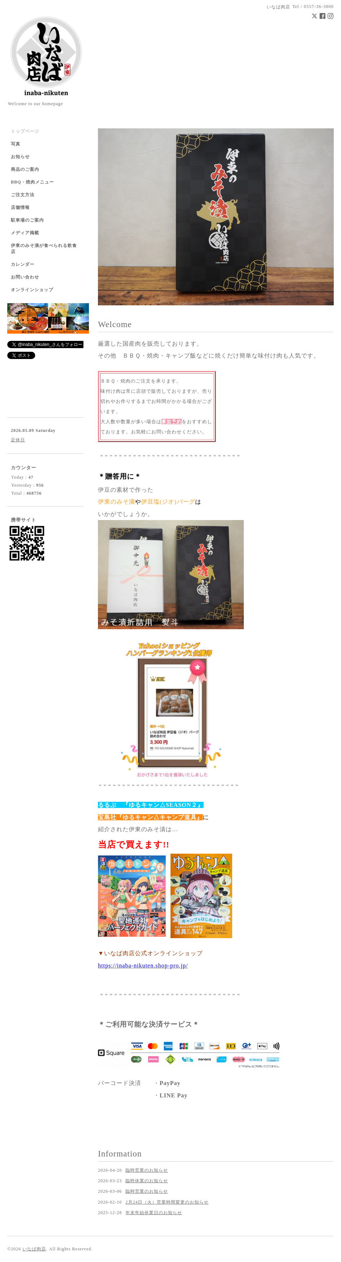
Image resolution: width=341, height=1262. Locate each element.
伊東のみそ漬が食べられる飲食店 (44, 248)
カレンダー (22, 264)
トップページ (25, 131)
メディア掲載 (25, 232)
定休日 (18, 439)
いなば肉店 (34, 1248)
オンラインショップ (32, 289)
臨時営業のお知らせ (147, 1170)
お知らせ (20, 156)
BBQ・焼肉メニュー (32, 182)
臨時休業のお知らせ (147, 1180)
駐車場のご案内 (27, 220)
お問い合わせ (25, 277)
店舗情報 (20, 207)
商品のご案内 (25, 169)
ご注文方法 (22, 194)
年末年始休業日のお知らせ (154, 1212)
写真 (15, 144)
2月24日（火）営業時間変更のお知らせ (167, 1202)
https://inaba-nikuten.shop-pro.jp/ (143, 965)
